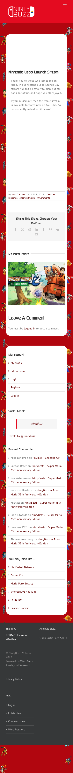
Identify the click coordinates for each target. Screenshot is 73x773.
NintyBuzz (36, 423)
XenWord (24, 665)
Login (14, 379)
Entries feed (15, 713)
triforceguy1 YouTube (23, 591)
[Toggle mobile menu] (65, 6)
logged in (29, 328)
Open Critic (46, 638)
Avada (9, 665)
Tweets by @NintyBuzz (21, 436)
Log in (12, 705)
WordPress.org (16, 729)
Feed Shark (60, 638)
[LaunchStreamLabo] (36, 51)
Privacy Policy (14, 679)
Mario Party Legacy (22, 583)
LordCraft (16, 600)
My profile (17, 363)
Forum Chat (18, 575)
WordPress (26, 661)
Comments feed (17, 721)
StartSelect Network (22, 567)
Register (15, 387)
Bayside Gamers (20, 608)
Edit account (18, 371)
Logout (15, 395)
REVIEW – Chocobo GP (46, 457)
